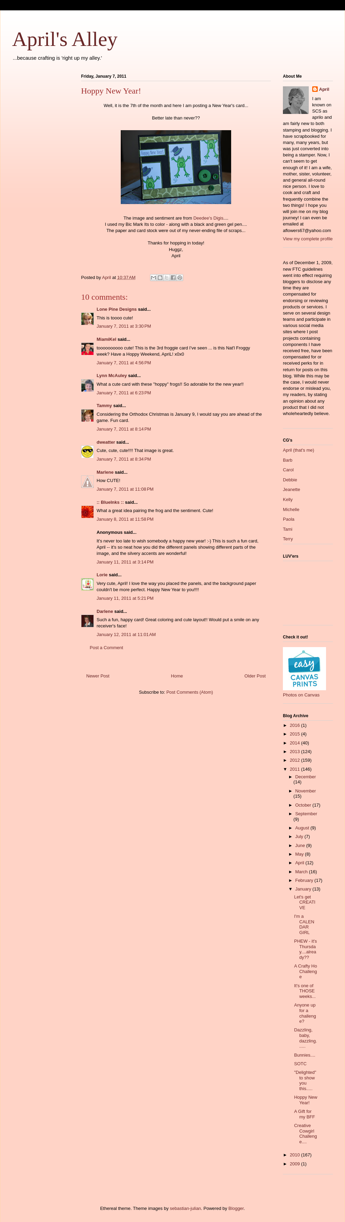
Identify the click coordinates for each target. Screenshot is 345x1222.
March (302, 871)
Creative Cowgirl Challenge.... (305, 1133)
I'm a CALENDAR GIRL (304, 924)
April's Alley (65, 39)
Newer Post (97, 676)
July (300, 836)
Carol (288, 469)
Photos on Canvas (301, 694)
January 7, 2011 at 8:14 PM (124, 429)
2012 (295, 760)
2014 (295, 742)
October (304, 805)
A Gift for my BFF (304, 1114)
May (300, 854)
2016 (295, 725)
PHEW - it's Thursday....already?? (305, 949)
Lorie (102, 574)
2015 (295, 734)
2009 (295, 1163)
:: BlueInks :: (110, 502)
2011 (295, 769)
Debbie (290, 479)
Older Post (255, 676)
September (306, 813)
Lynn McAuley (112, 375)
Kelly (288, 499)
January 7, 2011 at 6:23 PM (124, 392)
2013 (295, 751)
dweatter (106, 442)
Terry (288, 538)
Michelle (291, 509)
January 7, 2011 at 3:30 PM (124, 326)
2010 (295, 1154)
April (324, 89)
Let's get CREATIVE (304, 902)
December (305, 776)
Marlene (105, 472)
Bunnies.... (304, 1055)
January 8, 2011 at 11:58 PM (125, 519)
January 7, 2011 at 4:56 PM (124, 362)
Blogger (236, 1208)
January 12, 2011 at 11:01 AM (126, 634)
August (302, 827)
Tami (287, 529)
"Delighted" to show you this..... (305, 1080)
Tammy (104, 405)
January (304, 889)
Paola (288, 519)
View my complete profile (308, 238)
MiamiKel (106, 339)
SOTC (300, 1063)
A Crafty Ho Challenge (305, 971)
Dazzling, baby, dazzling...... (305, 1038)
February (305, 880)
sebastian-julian (185, 1208)
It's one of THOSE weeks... (305, 991)
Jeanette (291, 489)
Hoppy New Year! (305, 1100)
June (300, 845)
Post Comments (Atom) (189, 692)
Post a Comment (106, 647)
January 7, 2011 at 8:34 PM (124, 459)
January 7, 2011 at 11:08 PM (125, 489)
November (305, 790)
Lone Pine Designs (117, 309)
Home (177, 676)
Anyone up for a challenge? (305, 1013)
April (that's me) (298, 450)
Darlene (105, 611)
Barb (287, 460)
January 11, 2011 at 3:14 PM (125, 562)
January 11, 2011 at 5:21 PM (125, 598)
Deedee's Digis (208, 218)
